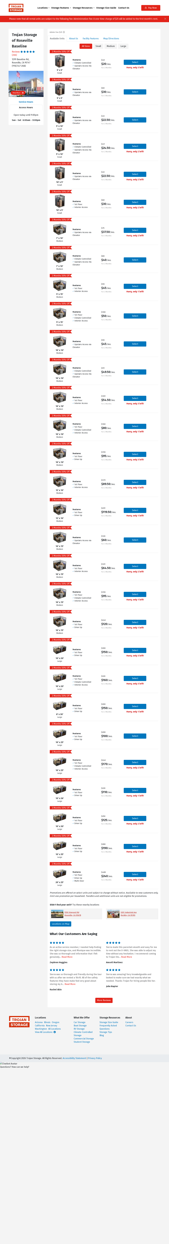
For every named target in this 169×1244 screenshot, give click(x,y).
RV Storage (79, 1029)
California (40, 1025)
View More (18, 93)
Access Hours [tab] (26, 107)
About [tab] (73, 38)
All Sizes (86, 46)
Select (135, 62)
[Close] (165, 19)
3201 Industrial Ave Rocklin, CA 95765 (129, 913)
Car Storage (79, 1022)
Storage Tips (106, 1032)
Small (98, 46)
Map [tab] (111, 38)
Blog (102, 1035)
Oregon (55, 1022)
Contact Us (123, 8)
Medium (111, 46)
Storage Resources (83, 8)
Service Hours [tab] (26, 102)
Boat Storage (80, 1025)
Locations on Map (60, 924)
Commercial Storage (84, 1038)
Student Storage (82, 1042)
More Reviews (104, 1000)
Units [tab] (57, 38)
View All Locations (45, 1032)
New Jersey (51, 1025)
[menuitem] (43, 8)
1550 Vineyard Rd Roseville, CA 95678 (72, 913)
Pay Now (151, 8)
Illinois (47, 1022)
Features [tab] (91, 38)
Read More (67, 957)
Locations (43, 8)
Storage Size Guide (106, 8)
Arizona (39, 1022)
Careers (129, 1022)
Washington (41, 1029)
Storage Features (60, 8)
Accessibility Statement (74, 1058)
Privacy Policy (95, 1058)
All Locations (54, 1029)
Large (123, 46)
